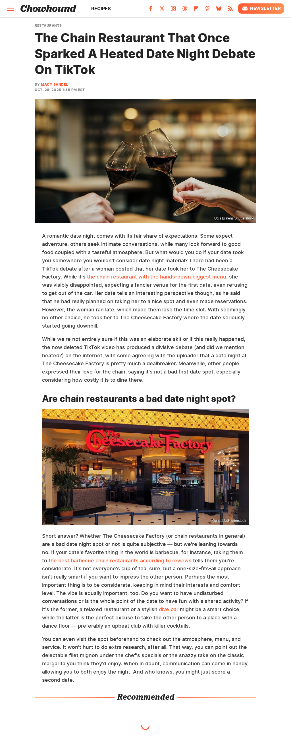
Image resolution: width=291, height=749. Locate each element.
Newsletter (261, 8)
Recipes (101, 8)
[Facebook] (150, 10)
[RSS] (230, 10)
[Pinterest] (207, 10)
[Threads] (184, 10)
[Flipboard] (196, 10)
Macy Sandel (54, 84)
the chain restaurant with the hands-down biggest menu (156, 277)
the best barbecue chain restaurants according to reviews (120, 561)
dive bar (168, 609)
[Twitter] (162, 10)
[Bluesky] (218, 10)
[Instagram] (173, 10)
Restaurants (48, 25)
